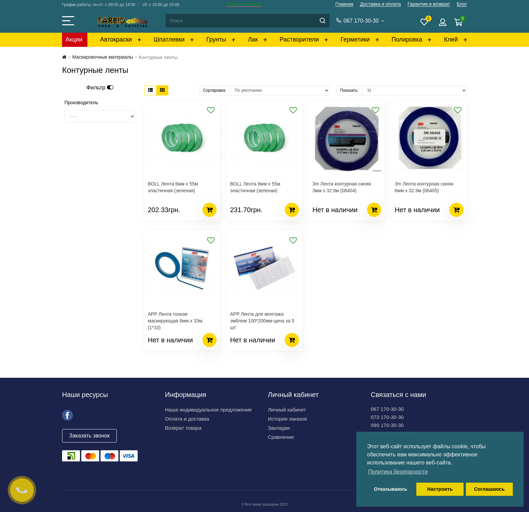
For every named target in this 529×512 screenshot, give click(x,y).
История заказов (287, 419)
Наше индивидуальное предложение (208, 410)
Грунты (216, 39)
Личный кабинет (287, 410)
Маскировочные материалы (102, 57)
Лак (253, 39)
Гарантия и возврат (429, 4)
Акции (73, 39)
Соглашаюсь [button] (489, 489)
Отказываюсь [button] (390, 489)
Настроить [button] (440, 489)
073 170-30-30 (387, 417)
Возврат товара (183, 428)
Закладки (279, 428)
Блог (462, 4)
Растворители (299, 39)
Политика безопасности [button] (397, 472)
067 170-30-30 (387, 409)
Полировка (406, 39)
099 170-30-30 (387, 425)
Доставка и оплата (380, 4)
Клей (451, 39)
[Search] (247, 20)
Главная (344, 4)
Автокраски (116, 39)
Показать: (349, 90)
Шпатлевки (169, 39)
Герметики (355, 39)
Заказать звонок (243, 4)
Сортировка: (214, 90)
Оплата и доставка (187, 419)
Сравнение (281, 437)
